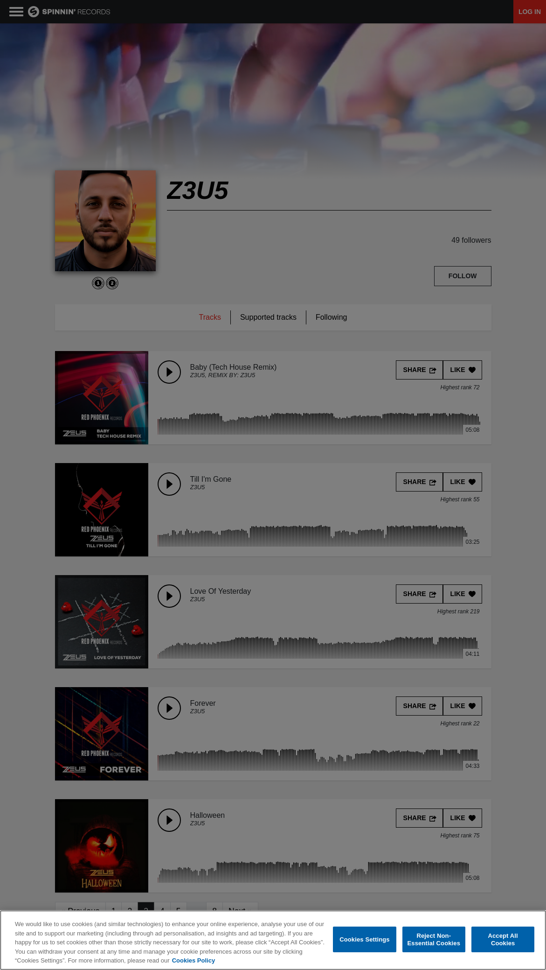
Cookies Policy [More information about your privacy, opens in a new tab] (193, 960)
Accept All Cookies (503, 939)
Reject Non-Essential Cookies (434, 939)
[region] (273, 940)
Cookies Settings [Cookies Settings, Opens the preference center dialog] (364, 939)
